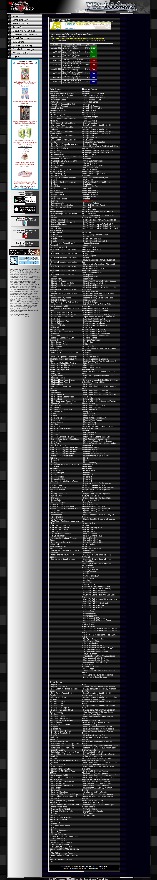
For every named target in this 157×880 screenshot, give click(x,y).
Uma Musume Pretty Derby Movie (97, 660)
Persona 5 (55, 433)
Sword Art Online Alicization (62, 506)
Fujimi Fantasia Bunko (60, 220)
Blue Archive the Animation (94, 142)
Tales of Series (57, 517)
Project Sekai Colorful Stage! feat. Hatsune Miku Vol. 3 (96, 499)
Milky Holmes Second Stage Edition (98, 437)
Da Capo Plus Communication (63, 182)
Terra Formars (57, 519)
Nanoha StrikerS (58, 412)
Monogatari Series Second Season (97, 441)
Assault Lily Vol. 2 (90, 110)
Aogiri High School (58, 100)
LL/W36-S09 (56, 82)
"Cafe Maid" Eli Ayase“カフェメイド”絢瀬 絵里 (70, 48)
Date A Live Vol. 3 (90, 192)
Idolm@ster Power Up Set (94, 735)
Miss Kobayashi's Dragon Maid (63, 401)
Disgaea (54, 197)
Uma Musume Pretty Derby (62, 542)
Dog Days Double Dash (60, 733)
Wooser (54, 862)
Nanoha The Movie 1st (60, 809)
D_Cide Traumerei (58, 176)
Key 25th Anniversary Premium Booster (99, 754)
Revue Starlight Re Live (93, 542)
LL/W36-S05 (56, 65)
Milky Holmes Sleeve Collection (96, 786)
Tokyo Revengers (58, 536)
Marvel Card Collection (92, 428)
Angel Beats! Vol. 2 (59, 687)
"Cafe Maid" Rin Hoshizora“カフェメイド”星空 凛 (71, 77)
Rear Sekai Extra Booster (93, 803)
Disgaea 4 (55, 727)
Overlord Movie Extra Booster (95, 792)
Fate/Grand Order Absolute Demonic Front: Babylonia (61, 206)
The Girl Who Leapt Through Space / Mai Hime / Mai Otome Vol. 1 (64, 849)
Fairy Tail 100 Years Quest (94, 205)
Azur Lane (55, 112)
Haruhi (54, 241)
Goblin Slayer (56, 232)
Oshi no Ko (55, 420)
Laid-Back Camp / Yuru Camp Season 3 (99, 361)
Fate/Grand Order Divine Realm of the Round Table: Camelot (98, 217)
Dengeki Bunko (57, 195)
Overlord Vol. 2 (89, 475)
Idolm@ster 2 (56, 279)
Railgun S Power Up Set (93, 800)
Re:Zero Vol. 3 (89, 532)
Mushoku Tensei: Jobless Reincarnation (61, 404)
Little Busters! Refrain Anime (62, 786)
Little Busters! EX (58, 784)
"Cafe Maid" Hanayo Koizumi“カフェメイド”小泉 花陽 (72, 73)
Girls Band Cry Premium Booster (96, 722)
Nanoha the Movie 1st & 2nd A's (96, 456)
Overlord (54, 424)
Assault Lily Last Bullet (92, 108)
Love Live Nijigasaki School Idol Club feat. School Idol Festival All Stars (63, 359)
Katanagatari (56, 779)
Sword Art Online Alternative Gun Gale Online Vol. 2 (64, 837)
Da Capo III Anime (58, 716)
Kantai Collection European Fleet (96, 334)
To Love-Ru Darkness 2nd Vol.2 (96, 652)
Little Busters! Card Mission (62, 781)
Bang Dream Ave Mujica (61, 117)
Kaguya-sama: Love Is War (62, 317)
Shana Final (56, 832)
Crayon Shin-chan (58, 171)
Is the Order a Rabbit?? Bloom (95, 310)
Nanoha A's (56, 407)
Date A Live (56, 190)
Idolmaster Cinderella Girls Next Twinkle (99, 294)
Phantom (55, 435)
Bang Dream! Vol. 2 (91, 138)
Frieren (54, 218)
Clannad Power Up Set (92, 714)
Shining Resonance (59, 834)
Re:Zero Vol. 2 (89, 529)
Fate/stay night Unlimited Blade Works (98, 226)
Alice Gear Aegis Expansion (62, 93)
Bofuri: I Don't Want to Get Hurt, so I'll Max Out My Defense (65, 158)
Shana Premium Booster (93, 811)
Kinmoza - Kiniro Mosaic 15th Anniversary (100, 348)
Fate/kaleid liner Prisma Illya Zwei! (65, 752)
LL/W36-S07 (56, 73)
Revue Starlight (57, 473)
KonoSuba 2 (88, 353)
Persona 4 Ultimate (59, 819)
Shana (53, 492)
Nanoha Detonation (91, 447)
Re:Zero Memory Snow (92, 527)
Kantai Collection (58, 323)
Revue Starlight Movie (92, 540)
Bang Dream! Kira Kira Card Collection (99, 710)
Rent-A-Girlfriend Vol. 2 (92, 536)
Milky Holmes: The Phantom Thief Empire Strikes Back (64, 806)
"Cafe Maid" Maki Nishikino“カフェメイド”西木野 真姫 (71, 81)
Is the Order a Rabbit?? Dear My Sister (99, 315)
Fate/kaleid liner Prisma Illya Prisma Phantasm (62, 749)
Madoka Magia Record (60, 382)
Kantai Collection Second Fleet (95, 336)
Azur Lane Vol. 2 (90, 121)
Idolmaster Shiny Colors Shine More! (98, 298)
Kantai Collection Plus (60, 321)
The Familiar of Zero (59, 529)
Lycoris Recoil (57, 376)
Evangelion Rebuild (59, 199)
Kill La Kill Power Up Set (93, 756)
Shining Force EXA (59, 494)
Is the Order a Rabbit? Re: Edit (95, 308)
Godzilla (54, 235)
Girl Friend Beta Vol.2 (92, 249)
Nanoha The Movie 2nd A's (94, 454)
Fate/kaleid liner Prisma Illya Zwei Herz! (99, 220)
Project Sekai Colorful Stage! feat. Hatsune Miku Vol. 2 (96, 495)
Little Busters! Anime (59, 342)
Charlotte (55, 167)
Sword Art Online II (59, 840)
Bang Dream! (56, 150)
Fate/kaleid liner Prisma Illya (62, 746)
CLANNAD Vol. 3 (58, 706)
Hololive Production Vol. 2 (93, 272)
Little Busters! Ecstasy (60, 344)
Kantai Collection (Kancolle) (94, 329)
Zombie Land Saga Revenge (63, 559)
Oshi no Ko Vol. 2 (90, 468)
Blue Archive (56, 152)
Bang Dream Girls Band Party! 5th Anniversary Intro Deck (96, 694)
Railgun (54, 462)
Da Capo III (56, 180)
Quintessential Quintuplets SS (95, 511)
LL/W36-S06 (56, 69)
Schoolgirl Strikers (58, 487)
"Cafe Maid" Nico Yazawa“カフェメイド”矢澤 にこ (71, 56)
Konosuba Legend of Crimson (95, 359)
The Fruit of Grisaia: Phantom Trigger (98, 647)
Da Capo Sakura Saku (60, 718)
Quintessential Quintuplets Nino (64, 454)
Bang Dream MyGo (59, 146)
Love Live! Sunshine (91, 399)
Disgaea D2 (56, 729)
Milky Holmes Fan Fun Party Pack (97, 784)
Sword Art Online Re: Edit (93, 605)
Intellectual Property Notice (98, 879)
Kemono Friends (58, 325)
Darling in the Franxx (59, 188)
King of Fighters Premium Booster (97, 758)
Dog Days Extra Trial (91, 720)
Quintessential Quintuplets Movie (96, 508)
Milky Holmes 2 (57, 395)
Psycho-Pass (56, 824)
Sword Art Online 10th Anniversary (97, 588)
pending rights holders (30, 307)
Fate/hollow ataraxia (59, 741)
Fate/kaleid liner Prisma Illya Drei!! (65, 744)
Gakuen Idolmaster (59, 224)
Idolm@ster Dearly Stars (61, 769)
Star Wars (55, 498)
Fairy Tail (55, 201)
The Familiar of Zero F (60, 527)
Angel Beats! (56, 685)
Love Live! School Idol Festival (63, 363)
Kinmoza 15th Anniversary (62, 331)
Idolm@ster (56, 287)
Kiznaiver (55, 334)
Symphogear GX (90, 616)
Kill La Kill (55, 327)
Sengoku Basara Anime (60, 830)
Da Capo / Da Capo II (92, 171)
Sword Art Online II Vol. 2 (61, 843)
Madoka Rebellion (90, 424)
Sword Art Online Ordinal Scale (96, 603)
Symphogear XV (90, 622)
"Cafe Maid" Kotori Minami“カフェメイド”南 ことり (71, 64)
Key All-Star (88, 342)
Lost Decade (56, 350)
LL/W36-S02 (56, 52)
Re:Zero (54, 468)
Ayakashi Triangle (58, 110)
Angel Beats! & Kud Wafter (62, 96)
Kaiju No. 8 (55, 319)
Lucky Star (55, 374)
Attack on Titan (57, 108)
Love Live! (55, 371)
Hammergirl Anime (24, 64)
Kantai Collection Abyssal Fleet (63, 777)
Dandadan (55, 186)
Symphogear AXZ (90, 610)
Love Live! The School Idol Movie (64, 794)
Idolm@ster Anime (58, 281)
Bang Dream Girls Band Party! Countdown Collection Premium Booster (100, 698)
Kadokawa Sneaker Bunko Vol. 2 (64, 315)
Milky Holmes (56, 399)
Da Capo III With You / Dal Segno (97, 182)
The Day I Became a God (61, 525)
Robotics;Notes (57, 477)
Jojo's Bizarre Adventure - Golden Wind (99, 317)
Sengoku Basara (58, 489)
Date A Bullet (56, 722)
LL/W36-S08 (56, 77)
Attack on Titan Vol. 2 (92, 114)
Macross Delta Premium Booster (96, 781)
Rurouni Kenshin (58, 479)
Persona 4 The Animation (61, 428)
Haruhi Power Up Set (92, 725)
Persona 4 (55, 430)
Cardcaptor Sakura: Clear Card (64, 161)
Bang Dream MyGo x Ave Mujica (96, 133)
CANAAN (55, 699)
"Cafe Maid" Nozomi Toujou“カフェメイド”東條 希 (71, 52)
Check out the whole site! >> (25, 188)
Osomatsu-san (57, 422)
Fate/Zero (55, 209)
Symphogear (56, 515)
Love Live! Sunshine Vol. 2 (94, 405)
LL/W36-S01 (56, 48)
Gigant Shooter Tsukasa (61, 754)
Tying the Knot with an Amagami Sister (99, 656)
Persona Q (55, 821)
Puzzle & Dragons (58, 445)
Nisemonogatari (89, 462)
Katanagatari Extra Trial (93, 752)
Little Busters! (56, 346)
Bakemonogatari (58, 114)
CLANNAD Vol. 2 (58, 704)
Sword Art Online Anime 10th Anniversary (100, 599)
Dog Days (55, 735)
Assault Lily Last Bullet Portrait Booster (99, 687)
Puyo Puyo (55, 443)
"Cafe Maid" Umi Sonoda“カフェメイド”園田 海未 (71, 69)
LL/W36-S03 (56, 56)
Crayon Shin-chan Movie (61, 169)
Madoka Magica (57, 384)
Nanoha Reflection (90, 449)
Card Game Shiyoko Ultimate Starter (98, 712)
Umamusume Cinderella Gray (95, 662)
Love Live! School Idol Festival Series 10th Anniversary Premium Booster (100, 764)
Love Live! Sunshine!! (60, 367)
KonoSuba (55, 336)
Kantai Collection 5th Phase (94, 331)
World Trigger (56, 548)
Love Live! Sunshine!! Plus (62, 365)
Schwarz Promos (90, 809)
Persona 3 (55, 426)
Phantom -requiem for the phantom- (98, 483)
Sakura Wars (56, 485)
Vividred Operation (58, 546)
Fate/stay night (57, 211)
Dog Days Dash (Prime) (61, 731)
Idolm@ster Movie (90, 291)
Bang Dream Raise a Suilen (62, 148)
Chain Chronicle (57, 163)
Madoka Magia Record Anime (63, 380)
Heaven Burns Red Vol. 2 (93, 268)
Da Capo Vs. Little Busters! (62, 720)
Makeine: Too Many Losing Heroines (98, 426)
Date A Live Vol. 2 (90, 190)
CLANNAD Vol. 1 (58, 701)
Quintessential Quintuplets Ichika (64, 447)
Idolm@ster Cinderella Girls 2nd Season (99, 281)
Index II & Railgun (58, 300)
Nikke (53, 414)
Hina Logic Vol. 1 (58, 765)
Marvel (54, 390)
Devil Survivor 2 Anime (60, 725)
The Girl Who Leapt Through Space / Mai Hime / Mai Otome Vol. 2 (64, 855)
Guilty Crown (56, 237)
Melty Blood (56, 393)
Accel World (56, 91)
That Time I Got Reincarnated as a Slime (100, 628)
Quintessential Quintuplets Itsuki (64, 449)
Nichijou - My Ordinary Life (62, 811)
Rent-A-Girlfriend (58, 470)
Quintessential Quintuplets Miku (64, 452)
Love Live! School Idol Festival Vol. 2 (98, 393)
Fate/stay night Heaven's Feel (95, 235)
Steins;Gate (56, 500)
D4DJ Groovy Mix (58, 173)
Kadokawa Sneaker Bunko (62, 313)
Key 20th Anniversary (92, 340)
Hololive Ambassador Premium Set (97, 727)
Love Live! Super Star (60, 369)
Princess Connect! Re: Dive (62, 437)
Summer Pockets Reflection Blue (96, 586)
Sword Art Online (58, 513)
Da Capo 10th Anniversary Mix (63, 178)
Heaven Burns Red (59, 247)
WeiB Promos (88, 815)
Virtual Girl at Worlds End (61, 859)
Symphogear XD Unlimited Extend (97, 620)
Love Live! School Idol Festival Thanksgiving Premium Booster (95, 772)
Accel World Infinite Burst (93, 93)
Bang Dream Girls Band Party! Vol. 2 (98, 131)
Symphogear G (89, 614)
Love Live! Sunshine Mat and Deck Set (99, 777)
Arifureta (54, 102)
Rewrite (54, 475)
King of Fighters (57, 329)
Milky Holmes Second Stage (62, 397)
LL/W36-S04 (56, 61)
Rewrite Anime (89, 544)
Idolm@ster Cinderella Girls (62, 283)
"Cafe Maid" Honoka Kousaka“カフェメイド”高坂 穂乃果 (72, 60)
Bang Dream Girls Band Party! (95, 129)
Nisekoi (54, 416)
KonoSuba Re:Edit (90, 357)
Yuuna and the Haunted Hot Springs (98, 675)
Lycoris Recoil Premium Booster (96, 779)
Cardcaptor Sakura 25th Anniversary (98, 150)
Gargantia (55, 226)
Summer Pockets (58, 502)
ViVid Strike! (56, 544)
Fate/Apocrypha (57, 203)
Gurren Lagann (57, 239)
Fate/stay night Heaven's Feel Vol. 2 (98, 224)
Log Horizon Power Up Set (94, 760)
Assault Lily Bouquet (59, 106)
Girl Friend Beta (57, 228)
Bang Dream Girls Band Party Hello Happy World (63, 124)
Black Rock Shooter (59, 697)
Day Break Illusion (58, 192)
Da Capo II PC (57, 714)
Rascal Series (89, 523)
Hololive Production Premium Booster (98, 729)
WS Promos (88, 813)
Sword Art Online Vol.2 (92, 607)
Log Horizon (56, 348)
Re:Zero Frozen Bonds (60, 826)
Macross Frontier (58, 378)
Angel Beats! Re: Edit (60, 98)
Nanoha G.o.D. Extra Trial (61, 409)
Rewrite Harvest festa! (92, 548)
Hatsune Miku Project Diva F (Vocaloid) (99, 264)
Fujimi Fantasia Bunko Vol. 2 (62, 222)
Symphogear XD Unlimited (94, 618)
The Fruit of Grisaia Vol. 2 (93, 645)
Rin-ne (54, 828)
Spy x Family (56, 496)
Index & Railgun (89, 300)
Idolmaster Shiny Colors (61, 298)
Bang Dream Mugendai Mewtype (64, 144)
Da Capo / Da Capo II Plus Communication (93, 174)
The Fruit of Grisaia (59, 532)
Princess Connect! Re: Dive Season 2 (98, 487)
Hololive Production (91, 270)
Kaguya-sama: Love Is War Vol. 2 (97, 325)
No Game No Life (58, 418)
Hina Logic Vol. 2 (58, 767)
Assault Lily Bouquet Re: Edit (63, 104)
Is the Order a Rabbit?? (60, 306)
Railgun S (55, 460)
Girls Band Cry (57, 230)
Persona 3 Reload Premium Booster (98, 794)
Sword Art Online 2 (59, 504)
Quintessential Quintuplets (94, 506)
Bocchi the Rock (57, 155)
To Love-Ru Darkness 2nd (62, 534)
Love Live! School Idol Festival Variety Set (100, 775)
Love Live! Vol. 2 (90, 409)
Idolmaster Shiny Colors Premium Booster (100, 746)
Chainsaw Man (57, 165)
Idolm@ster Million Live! (61, 285)
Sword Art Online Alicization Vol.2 (96, 593)
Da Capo (54, 184)
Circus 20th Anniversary (93, 161)
